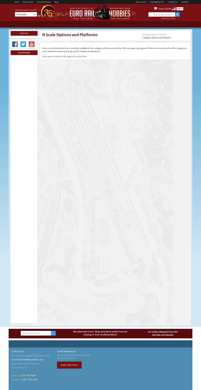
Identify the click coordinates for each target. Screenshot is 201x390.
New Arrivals (28, 2)
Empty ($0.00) (164, 8)
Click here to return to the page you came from (64, 56)
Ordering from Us (157, 2)
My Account (141, 2)
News (16, 2)
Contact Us (172, 2)
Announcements (44, 2)
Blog (57, 2)
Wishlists (184, 2)
